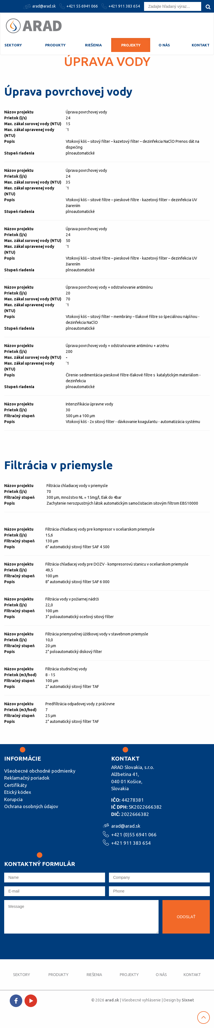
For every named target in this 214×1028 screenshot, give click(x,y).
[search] (208, 6)
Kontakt (201, 45)
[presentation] (46, 948)
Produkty (55, 45)
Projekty (130, 45)
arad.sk (112, 1000)
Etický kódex (17, 792)
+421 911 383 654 (121, 6)
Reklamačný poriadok (27, 777)
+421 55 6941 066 (79, 6)
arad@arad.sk (40, 6)
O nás (164, 45)
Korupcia (13, 799)
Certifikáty (15, 785)
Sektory (13, 45)
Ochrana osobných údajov (31, 806)
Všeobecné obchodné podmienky (39, 770)
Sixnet (188, 1000)
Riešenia (93, 45)
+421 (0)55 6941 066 (134, 834)
